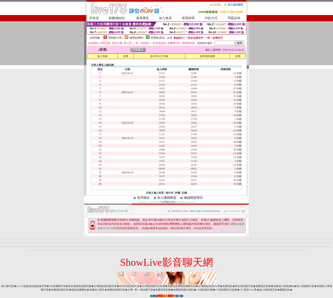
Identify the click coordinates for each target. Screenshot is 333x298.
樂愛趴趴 (285, 289)
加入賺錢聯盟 (166, 197)
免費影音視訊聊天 (228, 246)
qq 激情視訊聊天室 (205, 246)
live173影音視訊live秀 (215, 246)
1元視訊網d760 (208, 246)
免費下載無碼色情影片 (63, 246)
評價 (177, 192)
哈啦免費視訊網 (57, 246)
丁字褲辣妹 (243, 246)
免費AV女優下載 (71, 246)
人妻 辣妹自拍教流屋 (200, 246)
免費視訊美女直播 (146, 246)
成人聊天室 (329, 246)
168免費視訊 (247, 246)
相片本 (169, 192)
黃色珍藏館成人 (235, 246)
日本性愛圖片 (165, 246)
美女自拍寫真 (73, 246)
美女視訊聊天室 (244, 286)
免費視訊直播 (263, 286)
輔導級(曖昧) (137, 37)
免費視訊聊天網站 (195, 246)
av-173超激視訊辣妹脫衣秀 (31, 286)
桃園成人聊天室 (298, 246)
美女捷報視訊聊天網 (79, 286)
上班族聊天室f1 (95, 246)
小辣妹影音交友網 (162, 246)
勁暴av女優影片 (240, 246)
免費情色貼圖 (163, 289)
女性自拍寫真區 (176, 246)
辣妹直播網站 (79, 289)
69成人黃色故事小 (137, 246)
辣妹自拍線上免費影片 (148, 246)
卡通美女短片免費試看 (26, 246)
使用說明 (188, 18)
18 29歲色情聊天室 (40, 246)
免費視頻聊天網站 (183, 289)
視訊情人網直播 (112, 246)
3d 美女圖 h (292, 246)
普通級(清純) (158, 37)
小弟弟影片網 (302, 246)
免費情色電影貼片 (36, 246)
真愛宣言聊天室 (33, 246)
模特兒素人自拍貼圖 (326, 246)
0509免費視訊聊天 (225, 246)
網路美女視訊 (306, 246)
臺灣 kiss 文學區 (210, 246)
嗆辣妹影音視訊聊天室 (116, 246)
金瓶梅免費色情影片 (122, 246)
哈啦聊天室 (174, 246)
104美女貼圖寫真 (221, 246)
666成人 (96, 246)
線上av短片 (127, 246)
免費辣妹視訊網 (50, 246)
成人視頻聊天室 (305, 286)
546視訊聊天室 (293, 246)
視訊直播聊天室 (321, 246)
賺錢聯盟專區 (193, 197)
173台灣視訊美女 (167, 202)
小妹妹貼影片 (230, 246)
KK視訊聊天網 (64, 246)
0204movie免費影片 (79, 246)
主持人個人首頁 (155, 192)
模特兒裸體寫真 (20, 246)
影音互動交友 (317, 246)
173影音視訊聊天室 (105, 246)
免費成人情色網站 (283, 286)
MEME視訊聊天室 (129, 286)
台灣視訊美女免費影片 (265, 246)
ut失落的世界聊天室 (246, 246)
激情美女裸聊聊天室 (276, 246)
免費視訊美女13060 (6, 246)
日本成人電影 (287, 246)
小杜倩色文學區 (144, 246)
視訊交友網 (219, 246)
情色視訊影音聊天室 (218, 246)
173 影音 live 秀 (248, 289)
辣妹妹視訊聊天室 (30, 246)
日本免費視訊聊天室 (278, 246)
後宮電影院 (272, 246)
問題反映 (234, 18)
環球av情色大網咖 (197, 246)
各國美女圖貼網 (158, 246)
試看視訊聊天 (323, 246)
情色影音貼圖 (238, 246)
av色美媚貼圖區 (82, 246)
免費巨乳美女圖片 (90, 246)
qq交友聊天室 (283, 246)
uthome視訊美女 (132, 246)
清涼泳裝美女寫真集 (331, 246)
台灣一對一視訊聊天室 (140, 289)
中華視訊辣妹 (74, 246)
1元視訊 (133, 246)
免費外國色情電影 (206, 246)
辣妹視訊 (138, 246)
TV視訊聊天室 (55, 246)
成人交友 (128, 246)
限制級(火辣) (115, 37)
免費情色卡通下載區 (233, 246)
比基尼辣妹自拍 (125, 246)
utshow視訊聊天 (185, 246)
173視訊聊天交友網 (226, 289)
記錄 (184, 192)
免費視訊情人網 (19, 246)
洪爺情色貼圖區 (32, 246)
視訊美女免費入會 (101, 246)
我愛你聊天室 (47, 246)
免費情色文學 (179, 246)
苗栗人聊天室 (140, 246)
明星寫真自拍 (296, 246)
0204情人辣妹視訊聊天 (38, 246)
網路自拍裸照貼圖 (172, 246)
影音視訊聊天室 (66, 246)
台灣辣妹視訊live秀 (209, 286)
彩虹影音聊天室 (304, 246)
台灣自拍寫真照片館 (76, 246)
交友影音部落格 (8, 246)
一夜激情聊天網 (107, 246)
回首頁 (94, 18)
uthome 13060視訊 (151, 246)
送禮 (125, 56)
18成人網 (143, 246)
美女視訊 (53, 246)
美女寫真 (263, 246)
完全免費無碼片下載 (187, 246)
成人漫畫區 (177, 246)
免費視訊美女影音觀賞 (12, 246)
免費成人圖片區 (170, 246)
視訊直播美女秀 (324, 246)
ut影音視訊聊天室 (130, 246)
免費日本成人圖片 (44, 246)
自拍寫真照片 (2, 246)
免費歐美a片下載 (249, 246)
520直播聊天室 (57, 286)
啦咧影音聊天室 (237, 246)
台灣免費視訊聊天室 (103, 246)
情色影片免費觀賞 (46, 246)
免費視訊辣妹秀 (110, 246)
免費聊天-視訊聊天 (301, 246)
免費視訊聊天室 (60, 289)
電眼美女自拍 (108, 246)
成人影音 (266, 246)
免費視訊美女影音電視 (183, 246)
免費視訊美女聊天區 (189, 246)
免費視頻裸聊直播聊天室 (182, 286)
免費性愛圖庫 (260, 246)
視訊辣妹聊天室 (261, 246)
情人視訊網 (173, 246)
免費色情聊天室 (116, 289)
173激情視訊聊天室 (155, 246)
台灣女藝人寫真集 (42, 246)
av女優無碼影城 (120, 246)
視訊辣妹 (328, 246)
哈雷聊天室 (85, 246)
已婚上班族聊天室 (310, 246)
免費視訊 (227, 286)
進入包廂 (102, 56)
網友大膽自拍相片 (118, 246)
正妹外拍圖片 (93, 246)
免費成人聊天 (96, 289)
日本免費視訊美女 (92, 246)
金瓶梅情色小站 (10, 246)
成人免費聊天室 (4, 246)
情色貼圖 (299, 246)
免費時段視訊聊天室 (319, 246)
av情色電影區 (28, 246)
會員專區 (142, 18)
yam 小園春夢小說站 (181, 246)
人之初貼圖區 (88, 246)
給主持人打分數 (159, 56)
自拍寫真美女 (316, 246)
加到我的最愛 (207, 56)
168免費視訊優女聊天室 (285, 246)
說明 (237, 56)
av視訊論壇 (157, 246)
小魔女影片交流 (290, 246)
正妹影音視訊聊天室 (60, 246)
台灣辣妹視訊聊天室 (105, 286)
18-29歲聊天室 (68, 246)
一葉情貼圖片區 (114, 246)
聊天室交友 (308, 246)
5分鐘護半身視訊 (257, 246)
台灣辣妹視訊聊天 (255, 246)
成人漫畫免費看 (280, 246)
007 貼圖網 (250, 246)
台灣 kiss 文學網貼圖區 (135, 246)
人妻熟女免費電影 (164, 246)
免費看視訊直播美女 (282, 246)
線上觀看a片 (222, 246)
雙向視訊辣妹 (98, 246)
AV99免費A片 (14, 246)
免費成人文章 (312, 246)
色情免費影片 (273, 246)
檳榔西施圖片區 (160, 246)
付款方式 (211, 18)
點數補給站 (117, 18)
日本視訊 (295, 246)
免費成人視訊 (258, 246)
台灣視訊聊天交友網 (153, 286)
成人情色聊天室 (268, 289)
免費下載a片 (212, 246)
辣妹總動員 (288, 246)
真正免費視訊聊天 (52, 246)
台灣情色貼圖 (213, 246)
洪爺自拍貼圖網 (16, 246)
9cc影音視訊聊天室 (271, 246)
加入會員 (165, 18)
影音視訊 (86, 246)
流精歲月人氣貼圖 (226, 246)
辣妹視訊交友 (191, 246)
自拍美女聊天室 (142, 246)
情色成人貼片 (17, 246)
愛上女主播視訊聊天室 (314, 246)
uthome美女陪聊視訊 (168, 246)
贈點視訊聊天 (99, 246)
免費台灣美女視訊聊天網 (252, 246)
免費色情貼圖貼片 (24, 246)
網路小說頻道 (58, 246)
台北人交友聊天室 (242, 246)
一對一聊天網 (84, 246)
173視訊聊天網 (204, 289)
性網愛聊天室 (69, 246)
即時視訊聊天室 (123, 246)
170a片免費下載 (81, 246)
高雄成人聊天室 (22, 246)
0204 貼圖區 (231, 246)
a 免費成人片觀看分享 (153, 246)
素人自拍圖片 (307, 246)
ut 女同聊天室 (192, 246)
